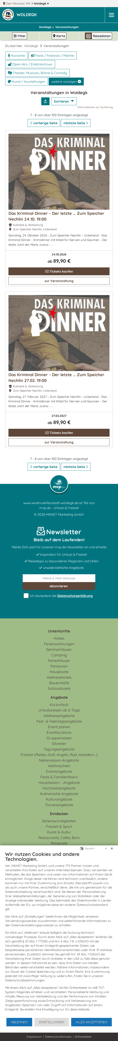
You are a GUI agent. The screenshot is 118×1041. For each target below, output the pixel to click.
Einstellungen (51, 1022)
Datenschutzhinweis (58, 1037)
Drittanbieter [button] (83, 1037)
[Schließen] (112, 848)
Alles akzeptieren (91, 1022)
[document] (59, 934)
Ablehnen (19, 1022)
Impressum (34, 1037)
